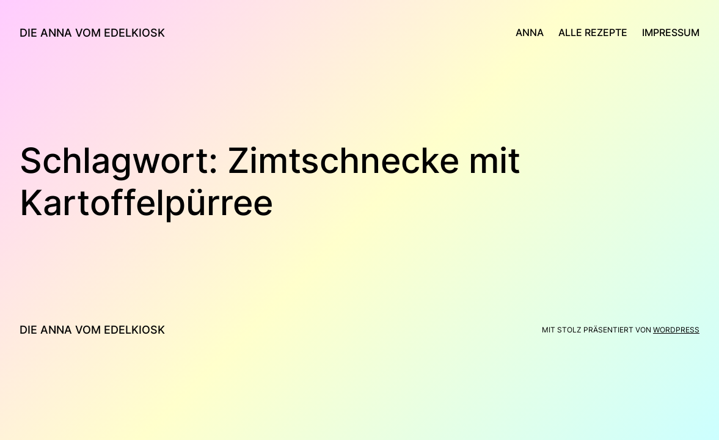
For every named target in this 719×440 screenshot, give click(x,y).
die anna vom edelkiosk (92, 32)
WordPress (676, 329)
